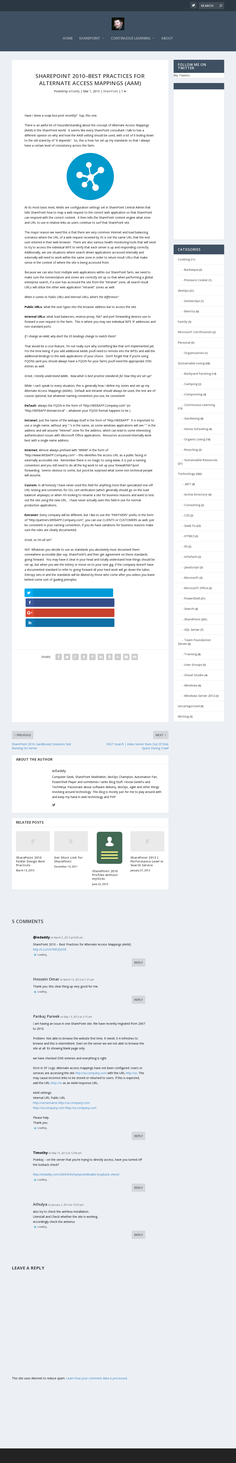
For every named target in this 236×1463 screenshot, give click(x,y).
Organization (194, 354)
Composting (193, 395)
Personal (184, 343)
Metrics (189, 312)
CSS (186, 516)
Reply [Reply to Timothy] (138, 1159)
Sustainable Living (191, 364)
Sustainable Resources (200, 461)
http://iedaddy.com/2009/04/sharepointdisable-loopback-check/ (76, 1145)
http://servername (45, 1074)
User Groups (193, 665)
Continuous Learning (131, 39)
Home (68, 39)
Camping (191, 385)
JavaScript (191, 568)
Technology (186, 475)
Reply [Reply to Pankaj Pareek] (138, 1107)
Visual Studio (194, 676)
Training (190, 655)
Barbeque (191, 270)
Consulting (192, 506)
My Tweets (182, 76)
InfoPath (190, 558)
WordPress (80, 1458)
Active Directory (196, 495)
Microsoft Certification (195, 333)
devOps (183, 291)
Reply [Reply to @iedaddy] (138, 934)
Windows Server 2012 (199, 697)
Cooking (184, 260)
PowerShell (192, 599)
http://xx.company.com (91, 1044)
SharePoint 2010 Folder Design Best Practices (30, 832)
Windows (190, 686)
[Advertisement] (90, 663)
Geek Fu (190, 526)
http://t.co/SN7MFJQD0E (49, 920)
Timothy (40, 1123)
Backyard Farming (197, 374)
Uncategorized (189, 707)
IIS (186, 547)
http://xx (131, 1044)
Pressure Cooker (196, 281)
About (167, 39)
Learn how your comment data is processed (96, 1349)
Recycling (191, 450)
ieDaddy (74, 92)
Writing (183, 717)
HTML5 (189, 537)
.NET (187, 485)
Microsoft (191, 578)
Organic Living (194, 440)
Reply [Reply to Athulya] (138, 1206)
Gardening (192, 419)
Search (189, 610)
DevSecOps (192, 302)
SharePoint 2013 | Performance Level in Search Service (146, 832)
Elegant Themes (41, 1458)
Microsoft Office (196, 589)
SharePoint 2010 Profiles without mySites (105, 846)
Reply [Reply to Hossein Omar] (138, 971)
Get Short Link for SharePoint (68, 830)
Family (183, 322)
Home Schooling (196, 430)
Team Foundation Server (194, 643)
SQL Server (192, 630)
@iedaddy (41, 908)
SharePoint (89, 39)
